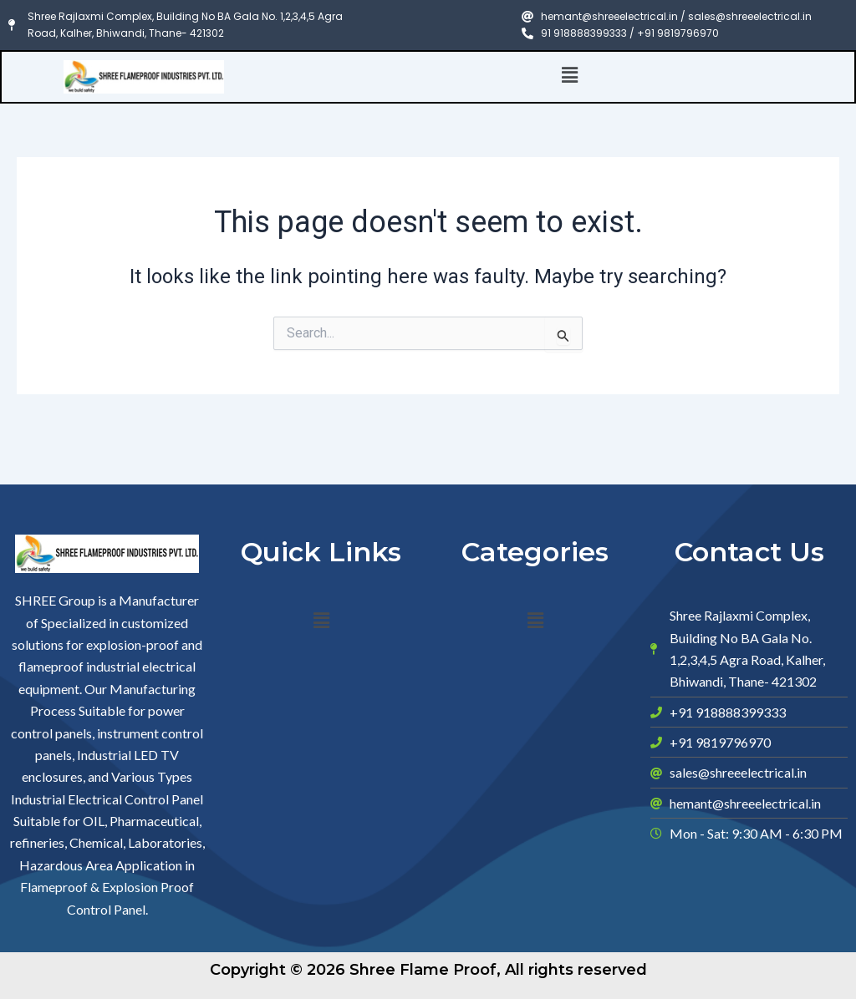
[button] (570, 76)
